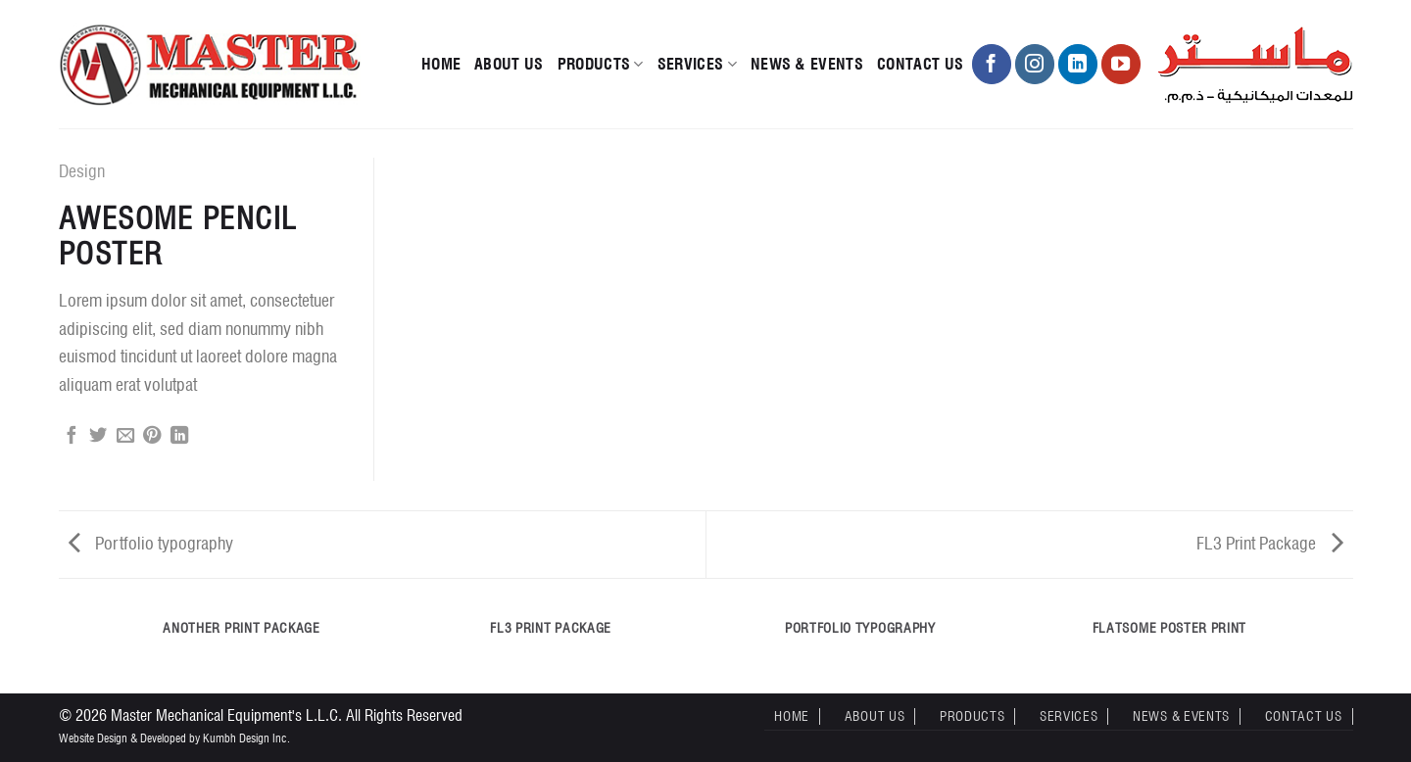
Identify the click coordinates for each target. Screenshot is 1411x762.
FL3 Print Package (1269, 543)
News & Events (807, 64)
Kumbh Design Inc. (246, 738)
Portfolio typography (151, 543)
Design (82, 171)
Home (441, 64)
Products (601, 64)
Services (697, 64)
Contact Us (920, 64)
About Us (509, 64)
